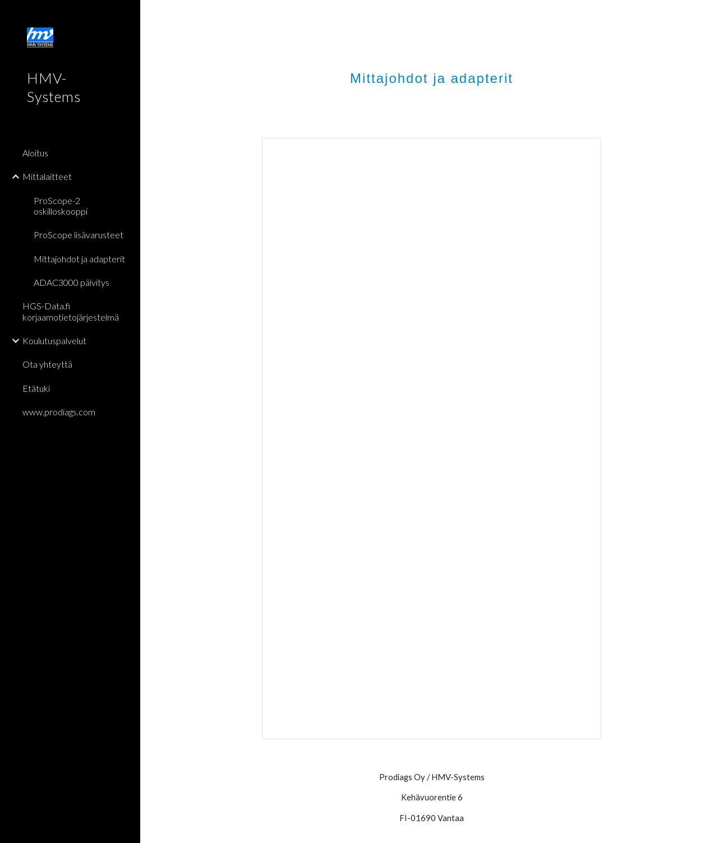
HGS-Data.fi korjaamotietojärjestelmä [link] (70, 311)
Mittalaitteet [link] (47, 176)
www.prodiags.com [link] (58, 411)
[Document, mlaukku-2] (431, 438)
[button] (709, 15)
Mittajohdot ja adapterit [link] (79, 258)
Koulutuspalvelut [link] (54, 340)
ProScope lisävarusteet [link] (78, 234)
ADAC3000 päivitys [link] (71, 282)
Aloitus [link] (35, 152)
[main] (431, 70)
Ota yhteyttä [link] (47, 364)
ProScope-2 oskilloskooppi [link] (61, 205)
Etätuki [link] (36, 388)
